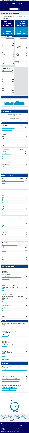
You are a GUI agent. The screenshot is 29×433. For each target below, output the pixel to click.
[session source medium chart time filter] (23, 149)
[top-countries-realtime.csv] (15, 39)
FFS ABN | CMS (4, 354)
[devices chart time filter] (23, 178)
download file (9, 332)
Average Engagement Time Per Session (14, 114)
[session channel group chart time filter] (23, 125)
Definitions (15, 6)
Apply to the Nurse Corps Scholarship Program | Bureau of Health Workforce (14, 337)
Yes (12, 397)
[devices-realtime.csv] (2, 178)
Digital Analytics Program (18, 423)
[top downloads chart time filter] (23, 326)
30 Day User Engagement (6, 111)
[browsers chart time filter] (23, 217)
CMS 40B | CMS (4, 334)
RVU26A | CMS (4, 358)
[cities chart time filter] (10, 39)
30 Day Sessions (4, 97)
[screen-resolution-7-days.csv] (2, 191)
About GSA (2, 425)
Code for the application (12, 420)
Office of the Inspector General (19, 425)
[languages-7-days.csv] (2, 68)
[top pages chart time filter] (23, 272)
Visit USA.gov (17, 431)
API (20, 6)
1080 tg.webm (4, 369)
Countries (17, 39)
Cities (4, 39)
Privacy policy (17, 428)
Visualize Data (10, 7)
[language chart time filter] (10, 68)
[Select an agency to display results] (10, 13)
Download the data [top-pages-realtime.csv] (5, 272)
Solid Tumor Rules (5, 351)
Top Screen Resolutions (7, 190)
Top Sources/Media (6, 149)
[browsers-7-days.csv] (2, 217)
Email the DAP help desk (26, 418)
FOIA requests (2, 428)
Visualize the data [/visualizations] (4, 271)
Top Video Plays (4, 363)
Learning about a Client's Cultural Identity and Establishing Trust (12, 378)
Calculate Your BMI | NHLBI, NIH (7, 327)
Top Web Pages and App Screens (7, 266)
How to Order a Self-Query (6, 383)
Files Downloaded (22, 29)
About (9, 6)
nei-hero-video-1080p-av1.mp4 (7, 374)
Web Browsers (5, 216)
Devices (4, 178)
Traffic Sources (4, 122)
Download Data (19, 7)
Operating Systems (6, 242)
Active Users (7, 21)
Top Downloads (4, 320)
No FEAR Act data (3, 429)
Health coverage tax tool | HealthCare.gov (9, 331)
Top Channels (5, 125)
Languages (4, 68)
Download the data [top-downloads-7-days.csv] (5, 325)
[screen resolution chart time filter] (23, 191)
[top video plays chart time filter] (23, 368)
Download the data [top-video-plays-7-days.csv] (5, 367)
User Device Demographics (7, 175)
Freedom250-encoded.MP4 (6, 389)
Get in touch (18, 418)
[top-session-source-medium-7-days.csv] (2, 149)
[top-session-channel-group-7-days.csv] (2, 125)
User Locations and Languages (7, 36)
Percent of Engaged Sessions (14, 118)
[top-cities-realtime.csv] (2, 39)
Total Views (7, 29)
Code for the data (12, 418)
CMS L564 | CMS (4, 341)
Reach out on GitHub (5, 418)
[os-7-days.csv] (2, 243)
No (12, 400)
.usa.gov (16, 3)
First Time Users (21, 21)
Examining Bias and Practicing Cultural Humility (9, 371)
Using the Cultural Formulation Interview (8, 387)
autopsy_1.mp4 (4, 380)
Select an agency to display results (5, 11)
